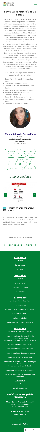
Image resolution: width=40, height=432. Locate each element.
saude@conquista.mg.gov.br (20, 139)
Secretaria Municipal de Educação (20, 349)
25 (9, 164)
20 (21, 155)
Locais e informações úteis (20, 301)
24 (27, 160)
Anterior (5, 195)
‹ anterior (27, 151)
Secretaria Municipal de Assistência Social (20, 340)
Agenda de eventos (20, 388)
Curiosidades (20, 265)
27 (30, 164)
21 (32, 155)
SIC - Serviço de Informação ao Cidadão (20, 309)
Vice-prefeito (20, 283)
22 (13, 160)
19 (11, 155)
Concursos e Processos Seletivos (20, 322)
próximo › (15, 168)
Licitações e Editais (20, 318)
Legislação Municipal (20, 287)
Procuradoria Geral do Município (20, 332)
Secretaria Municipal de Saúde (20, 366)
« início (11, 151)
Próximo (34, 195)
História (20, 261)
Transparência (20, 305)
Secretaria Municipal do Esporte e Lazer (20, 353)
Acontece (20, 384)
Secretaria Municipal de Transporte (20, 370)
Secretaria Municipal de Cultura (20, 345)
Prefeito (20, 279)
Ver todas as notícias (20, 245)
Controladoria (20, 291)
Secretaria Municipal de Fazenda (20, 357)
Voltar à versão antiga (32, 429)
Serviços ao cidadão (20, 314)
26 (20, 164)
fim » (30, 168)
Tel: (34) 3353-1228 (20, 406)
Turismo (20, 269)
